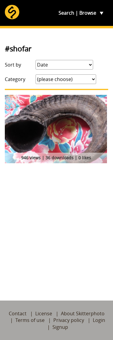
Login (99, 320)
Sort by (13, 64)
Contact (18, 313)
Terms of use (30, 320)
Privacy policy (68, 320)
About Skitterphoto (83, 313)
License (43, 313)
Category (15, 79)
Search (66, 13)
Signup (60, 327)
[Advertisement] (56, 224)
